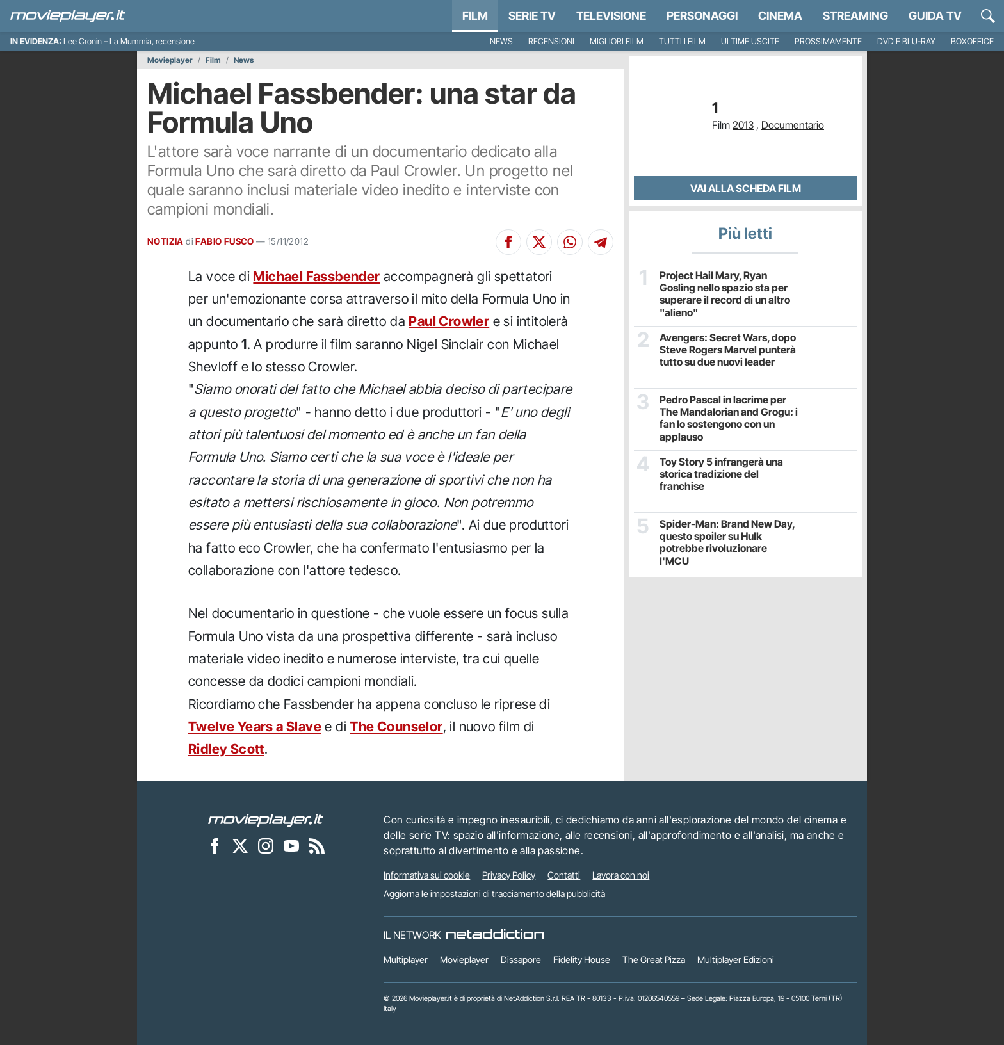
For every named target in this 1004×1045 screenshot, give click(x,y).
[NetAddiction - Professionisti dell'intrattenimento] (495, 935)
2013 (743, 124)
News (501, 41)
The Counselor (396, 726)
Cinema (780, 15)
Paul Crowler (449, 321)
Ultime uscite (750, 41)
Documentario (792, 124)
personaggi (702, 15)
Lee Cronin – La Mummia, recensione (129, 41)
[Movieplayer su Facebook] (214, 846)
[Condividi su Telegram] (600, 242)
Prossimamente (828, 41)
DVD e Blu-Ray (906, 41)
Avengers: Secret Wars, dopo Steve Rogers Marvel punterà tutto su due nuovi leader (728, 350)
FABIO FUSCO (224, 241)
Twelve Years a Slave (254, 726)
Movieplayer (170, 60)
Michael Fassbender (316, 276)
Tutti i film (682, 41)
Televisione (611, 15)
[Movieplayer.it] (68, 16)
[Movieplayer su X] (240, 846)
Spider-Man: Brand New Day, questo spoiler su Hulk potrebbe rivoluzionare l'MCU (727, 542)
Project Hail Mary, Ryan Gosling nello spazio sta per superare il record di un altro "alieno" (725, 294)
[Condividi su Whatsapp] (570, 242)
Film (475, 15)
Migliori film (617, 41)
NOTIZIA (165, 241)
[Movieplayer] (265, 819)
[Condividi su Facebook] (508, 242)
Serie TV (532, 15)
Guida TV (935, 15)
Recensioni (551, 41)
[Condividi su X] (539, 242)
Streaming (855, 15)
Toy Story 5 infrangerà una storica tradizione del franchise (721, 474)
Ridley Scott (226, 749)
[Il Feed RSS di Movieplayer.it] (317, 846)
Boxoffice (972, 41)
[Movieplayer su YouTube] (291, 846)
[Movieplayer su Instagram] (266, 846)
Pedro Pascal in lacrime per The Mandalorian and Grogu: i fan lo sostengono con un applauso (729, 418)
